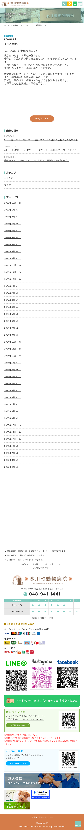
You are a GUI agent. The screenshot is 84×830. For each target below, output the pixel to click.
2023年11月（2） (13, 272)
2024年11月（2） (13, 349)
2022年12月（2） (13, 203)
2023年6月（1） (12, 244)
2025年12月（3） (13, 439)
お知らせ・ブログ (20, 25)
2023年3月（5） (12, 223)
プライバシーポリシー (42, 817)
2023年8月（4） (12, 251)
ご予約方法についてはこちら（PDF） (25, 719)
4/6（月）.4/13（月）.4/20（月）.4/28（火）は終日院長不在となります (40, 150)
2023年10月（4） (13, 265)
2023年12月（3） (13, 279)
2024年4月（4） (12, 307)
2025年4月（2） (12, 383)
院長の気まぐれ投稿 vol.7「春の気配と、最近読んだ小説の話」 (36, 160)
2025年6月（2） (12, 397)
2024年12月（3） (13, 355)
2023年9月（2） (12, 258)
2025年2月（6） (12, 369)
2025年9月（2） (12, 418)
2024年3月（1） (12, 300)
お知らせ (8, 178)
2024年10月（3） (13, 342)
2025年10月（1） (13, 425)
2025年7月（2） (12, 404)
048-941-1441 (45, 594)
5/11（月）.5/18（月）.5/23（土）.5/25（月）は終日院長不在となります (41, 139)
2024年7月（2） (12, 328)
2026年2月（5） (12, 453)
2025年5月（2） (12, 390)
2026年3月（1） (12, 460)
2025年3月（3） (12, 376)
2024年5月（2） (12, 314)
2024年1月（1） (12, 286)
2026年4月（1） (12, 467)
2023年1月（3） (12, 210)
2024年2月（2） (12, 293)
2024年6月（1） (12, 321)
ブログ (7, 185)
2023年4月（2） (12, 230)
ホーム (7, 25)
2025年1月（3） (12, 362)
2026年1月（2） (12, 446)
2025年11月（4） (13, 432)
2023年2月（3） (12, 216)
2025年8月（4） (12, 411)
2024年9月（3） (12, 335)
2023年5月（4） (12, 237)
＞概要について (12, 758)
